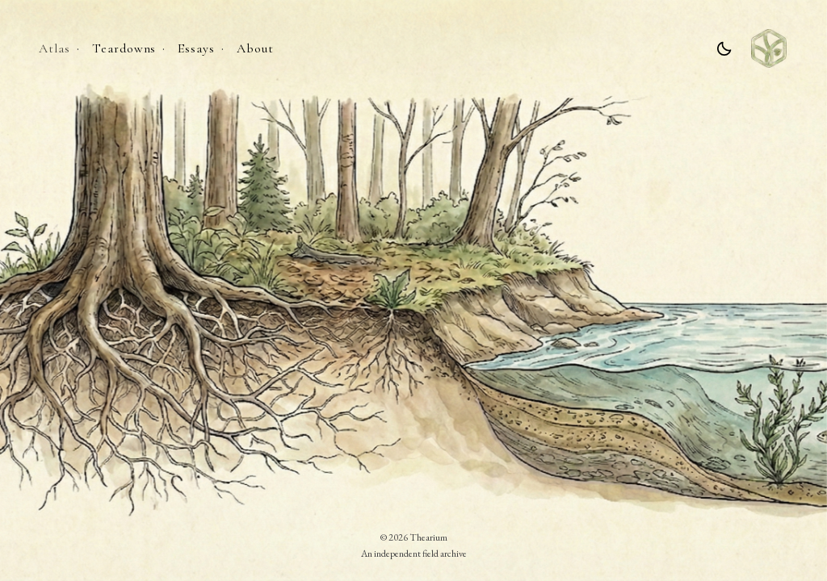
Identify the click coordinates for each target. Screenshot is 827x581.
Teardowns (124, 48)
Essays (196, 48)
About (255, 48)
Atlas (54, 48)
